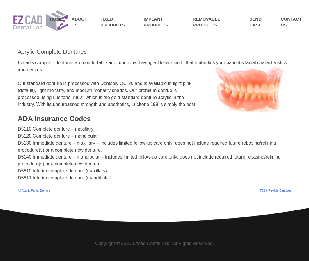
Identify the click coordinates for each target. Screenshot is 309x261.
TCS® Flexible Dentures (275, 190)
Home (56, 19)
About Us (79, 22)
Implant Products (156, 22)
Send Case (255, 22)
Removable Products (207, 22)
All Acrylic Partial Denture (34, 190)
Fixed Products (112, 22)
